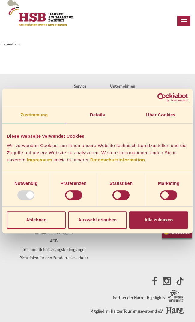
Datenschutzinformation (117, 159)
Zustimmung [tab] (34, 114)
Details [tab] (97, 114)
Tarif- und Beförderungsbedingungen (54, 249)
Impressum (39, 159)
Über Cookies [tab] (161, 114)
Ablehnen (36, 219)
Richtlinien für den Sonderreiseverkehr (54, 257)
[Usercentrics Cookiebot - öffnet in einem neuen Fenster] (162, 97)
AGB (54, 241)
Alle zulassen (158, 219)
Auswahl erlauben (97, 219)
